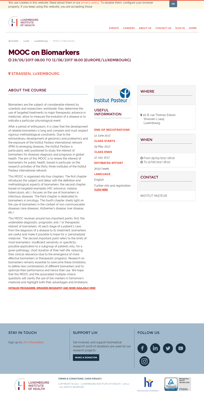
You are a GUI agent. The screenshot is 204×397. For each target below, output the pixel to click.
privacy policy (90, 2)
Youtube (181, 348)
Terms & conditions (71, 378)
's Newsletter (35, 342)
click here (101, 189)
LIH (25, 342)
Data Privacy (93, 378)
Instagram (144, 361)
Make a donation (86, 357)
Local (26, 41)
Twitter (168, 348)
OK (173, 3)
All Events (13, 41)
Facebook (142, 348)
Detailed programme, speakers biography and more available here (51, 288)
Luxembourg (41, 41)
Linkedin (155, 348)
